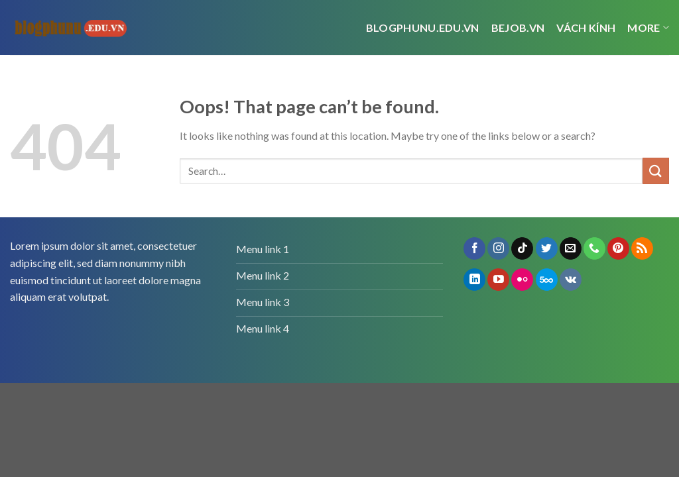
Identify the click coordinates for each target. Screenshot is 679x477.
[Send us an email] (571, 248)
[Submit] (656, 171)
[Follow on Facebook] (474, 248)
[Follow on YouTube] (498, 279)
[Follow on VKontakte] (571, 279)
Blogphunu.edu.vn (422, 27)
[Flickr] (522, 279)
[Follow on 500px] (547, 279)
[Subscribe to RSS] (642, 248)
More (648, 27)
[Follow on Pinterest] (618, 248)
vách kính (585, 27)
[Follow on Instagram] (498, 248)
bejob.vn (518, 27)
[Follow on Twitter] (547, 248)
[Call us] (594, 248)
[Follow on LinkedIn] (474, 279)
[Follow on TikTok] (522, 248)
